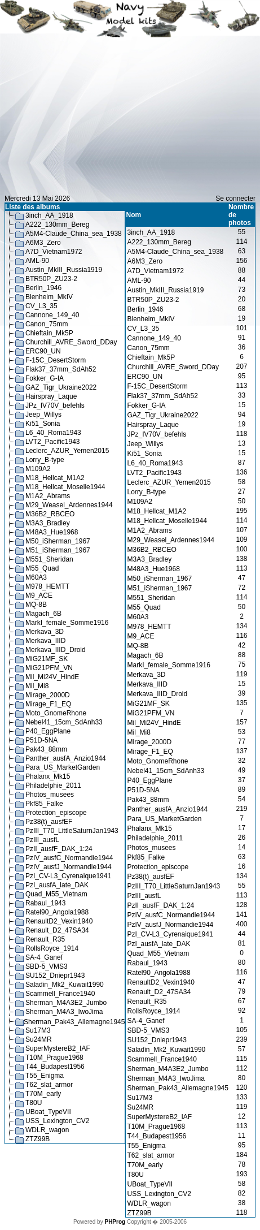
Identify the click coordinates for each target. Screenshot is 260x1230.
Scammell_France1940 (60, 994)
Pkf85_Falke (44, 804)
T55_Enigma (44, 1076)
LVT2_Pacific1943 (52, 442)
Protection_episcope (56, 813)
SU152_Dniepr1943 (55, 975)
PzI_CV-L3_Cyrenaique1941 (68, 876)
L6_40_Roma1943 (53, 433)
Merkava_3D (44, 632)
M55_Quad (42, 568)
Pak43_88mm (46, 749)
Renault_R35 (45, 939)
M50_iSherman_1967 (57, 541)
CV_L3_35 (41, 306)
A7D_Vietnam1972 (53, 252)
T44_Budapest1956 (55, 1067)
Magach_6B (43, 614)
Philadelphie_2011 (53, 785)
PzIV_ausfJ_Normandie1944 (68, 867)
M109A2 (38, 469)
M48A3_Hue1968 (51, 532)
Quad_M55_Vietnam (56, 894)
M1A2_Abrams (47, 496)
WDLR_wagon (47, 1130)
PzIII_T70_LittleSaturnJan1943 (71, 831)
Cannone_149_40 (52, 315)
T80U (33, 1103)
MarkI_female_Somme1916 (66, 623)
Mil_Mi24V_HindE (52, 677)
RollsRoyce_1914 (51, 948)
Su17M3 (38, 1030)
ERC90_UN (43, 351)
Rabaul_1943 (45, 903)
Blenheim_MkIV (49, 297)
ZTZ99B (37, 1139)
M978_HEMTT (47, 586)
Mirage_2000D (47, 695)
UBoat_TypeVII (48, 1112)
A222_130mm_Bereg (57, 224)
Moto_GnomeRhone (55, 713)
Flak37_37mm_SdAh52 (60, 369)
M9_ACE (38, 595)
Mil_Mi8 (37, 686)
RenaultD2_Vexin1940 (58, 921)
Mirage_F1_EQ (48, 704)
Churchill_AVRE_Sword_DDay (71, 342)
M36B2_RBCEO (49, 514)
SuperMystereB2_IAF (57, 1048)
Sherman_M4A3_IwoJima (64, 1012)
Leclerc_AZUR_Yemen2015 (67, 451)
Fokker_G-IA (44, 378)
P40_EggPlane (47, 731)
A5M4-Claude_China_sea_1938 (73, 234)
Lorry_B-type (44, 460)
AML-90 (37, 261)
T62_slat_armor (49, 1085)
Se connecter (235, 198)
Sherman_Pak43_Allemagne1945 (74, 1022)
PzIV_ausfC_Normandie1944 (69, 858)
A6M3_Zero (43, 243)
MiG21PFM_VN (49, 668)
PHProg (114, 1222)
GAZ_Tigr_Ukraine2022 (60, 387)
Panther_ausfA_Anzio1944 (65, 758)
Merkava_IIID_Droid (55, 650)
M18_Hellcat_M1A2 (55, 478)
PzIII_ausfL (42, 840)
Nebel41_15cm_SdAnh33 (64, 722)
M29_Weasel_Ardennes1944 (69, 505)
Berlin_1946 (43, 288)
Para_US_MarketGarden (62, 767)
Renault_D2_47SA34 (57, 930)
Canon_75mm (46, 324)
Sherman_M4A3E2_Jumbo (66, 1003)
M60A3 (36, 577)
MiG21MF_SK (46, 659)
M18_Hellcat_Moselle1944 (65, 487)
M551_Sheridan (49, 559)
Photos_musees (49, 795)
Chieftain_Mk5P (49, 333)
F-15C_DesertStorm (55, 360)
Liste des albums (32, 207)
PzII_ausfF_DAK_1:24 (58, 849)
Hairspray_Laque (51, 396)
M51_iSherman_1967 (57, 550)
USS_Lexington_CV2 (57, 1121)
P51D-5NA (41, 740)
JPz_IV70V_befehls (55, 405)
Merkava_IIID (45, 641)
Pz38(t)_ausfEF (48, 822)
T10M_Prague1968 (54, 1057)
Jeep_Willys (43, 414)
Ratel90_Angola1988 (57, 912)
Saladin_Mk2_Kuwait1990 (64, 985)
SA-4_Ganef (44, 957)
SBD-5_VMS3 (46, 966)
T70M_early (43, 1094)
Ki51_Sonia (42, 424)
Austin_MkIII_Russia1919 (63, 270)
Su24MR (38, 1039)
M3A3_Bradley (47, 523)
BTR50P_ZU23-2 (51, 279)
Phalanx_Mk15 (47, 776)
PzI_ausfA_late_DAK (57, 885)
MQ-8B (36, 604)
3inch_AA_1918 (49, 215)
